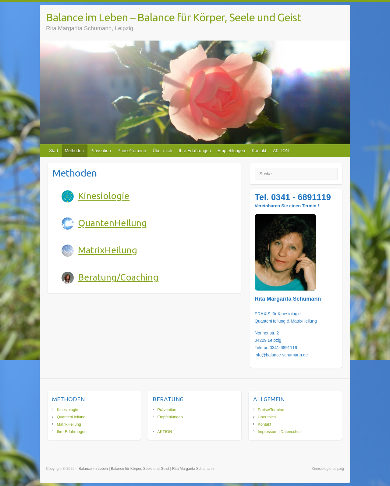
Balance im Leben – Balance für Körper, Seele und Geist (173, 17)
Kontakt (259, 150)
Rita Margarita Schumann (288, 299)
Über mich (162, 150)
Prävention (100, 150)
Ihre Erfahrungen (195, 150)
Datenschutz (292, 431)
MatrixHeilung (107, 250)
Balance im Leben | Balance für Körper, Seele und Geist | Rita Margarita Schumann (146, 468)
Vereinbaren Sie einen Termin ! (287, 205)
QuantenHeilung (112, 223)
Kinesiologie (103, 196)
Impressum (267, 431)
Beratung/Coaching (118, 277)
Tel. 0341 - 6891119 (293, 197)
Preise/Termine (132, 150)
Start (53, 150)
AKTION (281, 150)
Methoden (74, 150)
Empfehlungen (231, 150)
